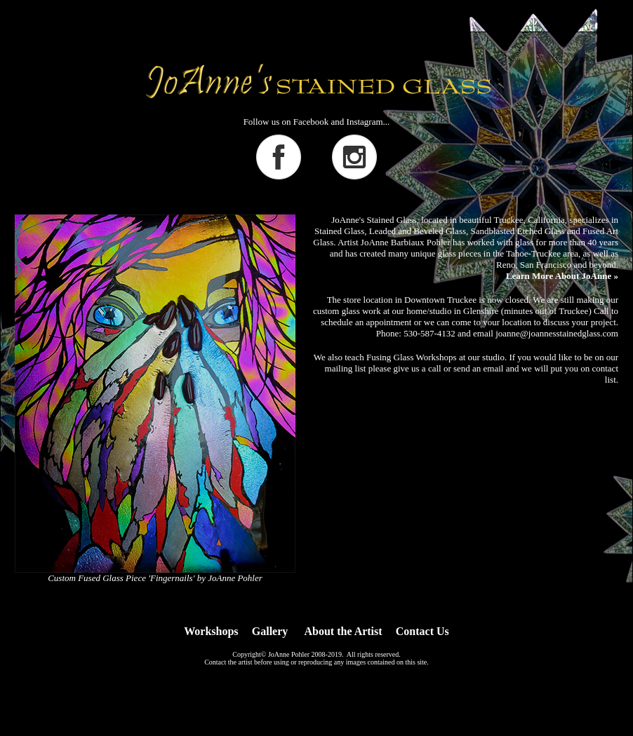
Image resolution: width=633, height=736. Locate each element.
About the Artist (343, 631)
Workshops (211, 631)
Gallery (270, 631)
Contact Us (422, 631)
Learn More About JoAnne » (562, 276)
